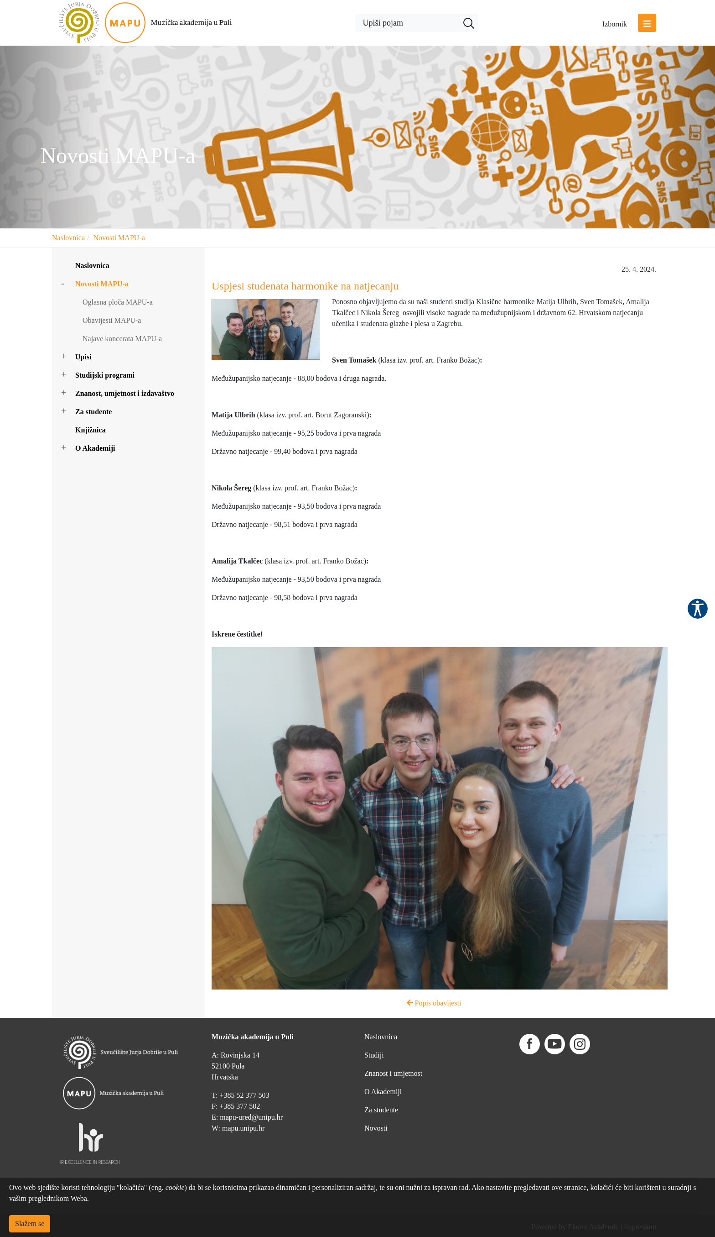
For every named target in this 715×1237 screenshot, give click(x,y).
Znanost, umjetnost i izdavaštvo (124, 393)
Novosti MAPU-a (119, 238)
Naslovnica (68, 238)
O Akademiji (95, 448)
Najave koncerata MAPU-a (122, 338)
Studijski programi (105, 375)
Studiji (374, 1055)
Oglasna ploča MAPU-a (118, 302)
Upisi (83, 357)
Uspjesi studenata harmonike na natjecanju (305, 286)
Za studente (93, 412)
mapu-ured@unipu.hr (251, 1117)
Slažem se (29, 1223)
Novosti (376, 1128)
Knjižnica (90, 430)
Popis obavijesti (434, 1003)
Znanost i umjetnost (393, 1073)
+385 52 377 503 (244, 1095)
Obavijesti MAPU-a (112, 320)
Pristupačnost (698, 609)
